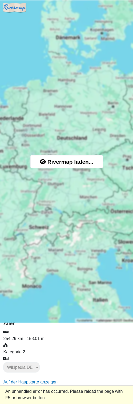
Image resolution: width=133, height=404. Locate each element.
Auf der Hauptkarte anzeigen (30, 382)
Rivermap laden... (66, 162)
